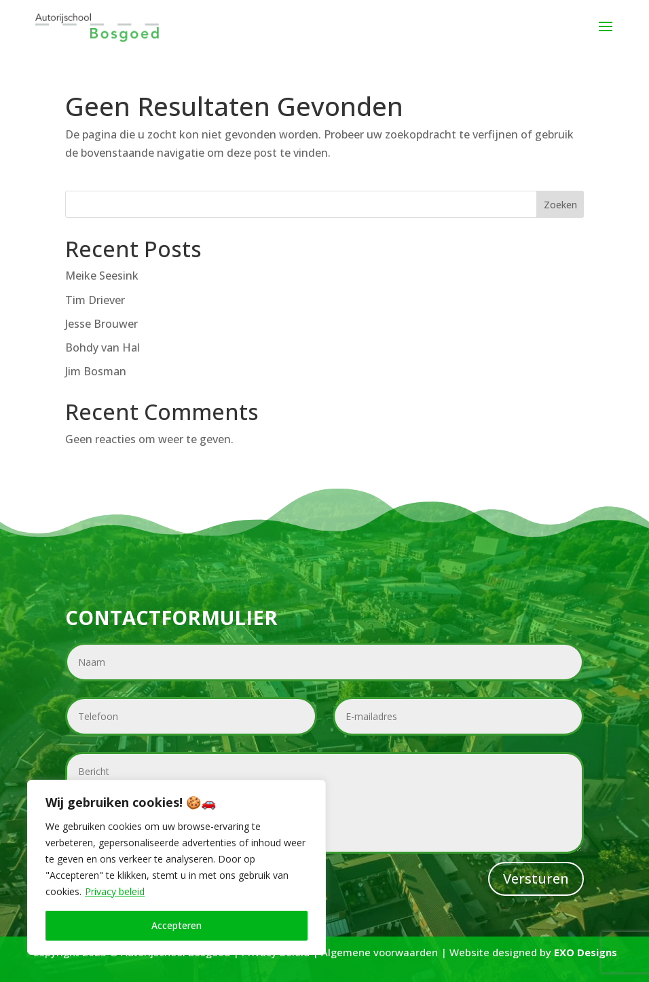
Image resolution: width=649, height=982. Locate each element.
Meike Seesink (101, 275)
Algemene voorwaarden (379, 952)
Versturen (536, 878)
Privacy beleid (115, 891)
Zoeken (560, 204)
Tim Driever (95, 299)
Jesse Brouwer (101, 323)
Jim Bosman (95, 371)
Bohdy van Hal (102, 347)
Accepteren (176, 925)
